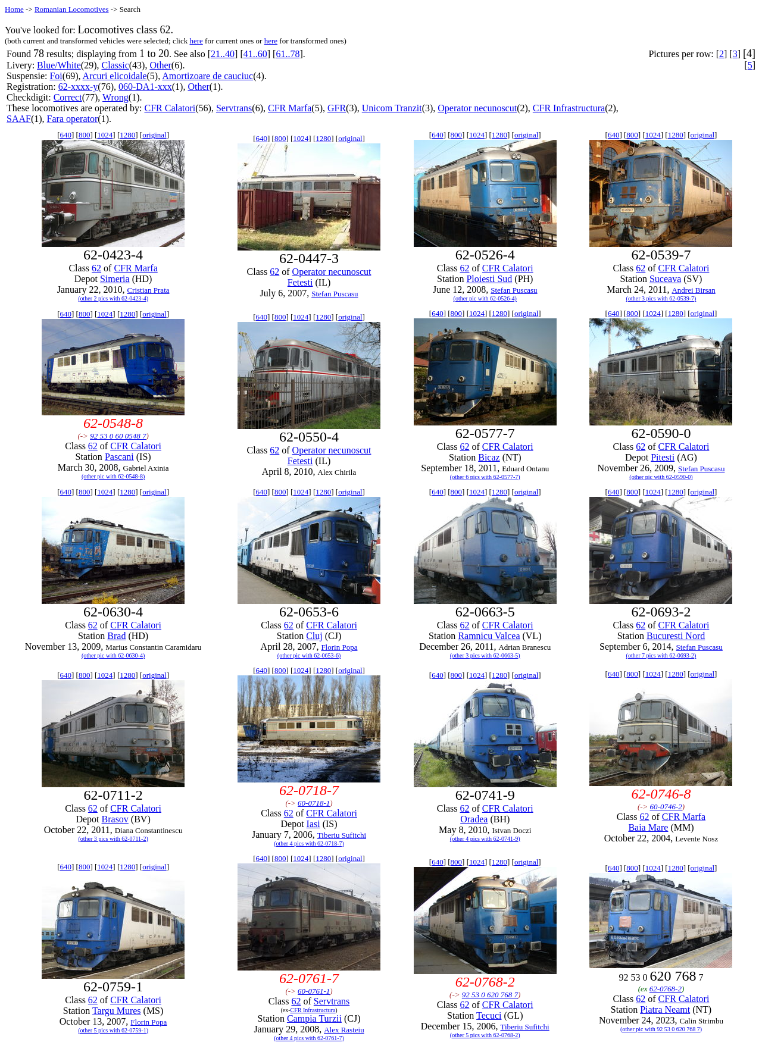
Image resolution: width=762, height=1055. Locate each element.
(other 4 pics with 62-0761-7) (309, 1038)
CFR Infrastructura (569, 108)
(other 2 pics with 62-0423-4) (113, 298)
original (154, 134)
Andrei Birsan (693, 290)
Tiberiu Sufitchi (341, 835)
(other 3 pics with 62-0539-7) (661, 298)
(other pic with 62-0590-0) (660, 477)
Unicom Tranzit (392, 108)
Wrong (115, 97)
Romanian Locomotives (72, 9)
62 (96, 268)
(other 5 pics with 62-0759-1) (113, 1030)
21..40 (223, 54)
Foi (55, 76)
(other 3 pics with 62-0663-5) (485, 655)
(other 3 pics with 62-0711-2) (113, 838)
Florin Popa (339, 647)
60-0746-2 (666, 806)
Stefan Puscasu (334, 293)
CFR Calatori (169, 108)
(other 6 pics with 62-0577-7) (485, 477)
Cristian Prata (148, 290)
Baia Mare (648, 827)
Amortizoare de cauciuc (207, 76)
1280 (127, 134)
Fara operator (72, 119)
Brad (116, 636)
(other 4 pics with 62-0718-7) (309, 843)
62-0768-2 (665, 988)
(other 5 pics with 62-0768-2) (485, 1035)
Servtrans (234, 108)
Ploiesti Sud (489, 279)
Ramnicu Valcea (489, 636)
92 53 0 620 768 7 (490, 994)
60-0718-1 (314, 803)
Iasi (313, 824)
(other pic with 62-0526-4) (485, 298)
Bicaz (488, 457)
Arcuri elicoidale (115, 76)
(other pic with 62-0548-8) (113, 476)
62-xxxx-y (78, 87)
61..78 (287, 54)
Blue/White (59, 65)
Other (160, 65)
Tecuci (488, 1015)
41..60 (255, 54)
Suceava (665, 279)
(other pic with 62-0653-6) (309, 655)
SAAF (19, 119)
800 (84, 134)
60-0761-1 (314, 991)
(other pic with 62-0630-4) (113, 655)
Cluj (314, 636)
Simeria (115, 279)
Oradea (474, 819)
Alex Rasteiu (344, 1029)
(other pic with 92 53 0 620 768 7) (661, 1029)
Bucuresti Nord (676, 636)
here (195, 40)
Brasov (115, 819)
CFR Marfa (289, 108)
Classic (115, 65)
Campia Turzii (314, 1018)
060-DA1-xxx (145, 87)
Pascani (119, 457)
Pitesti (662, 457)
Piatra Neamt (665, 1009)
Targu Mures (116, 1011)
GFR (336, 108)
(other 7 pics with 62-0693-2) (661, 655)
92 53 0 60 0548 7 (118, 435)
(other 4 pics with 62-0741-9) (485, 838)
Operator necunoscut (477, 108)
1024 (105, 134)
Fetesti (300, 282)
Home (14, 9)
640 (66, 134)
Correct (68, 97)
